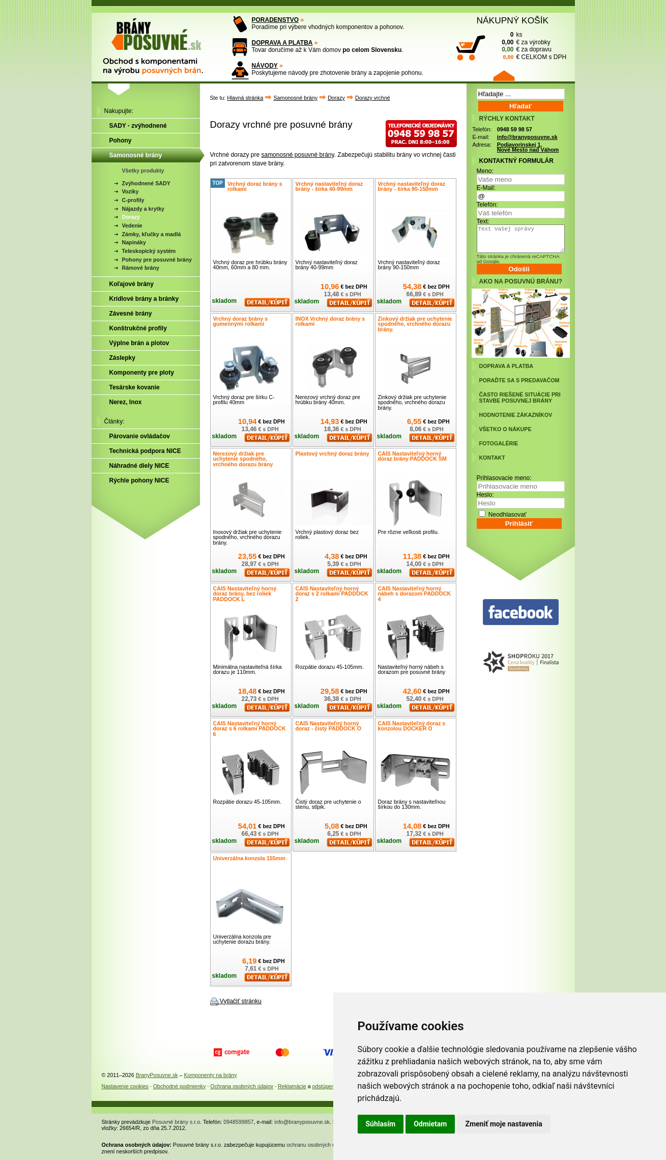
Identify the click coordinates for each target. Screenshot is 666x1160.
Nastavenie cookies (125, 1086)
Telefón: (487, 204)
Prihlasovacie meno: (504, 478)
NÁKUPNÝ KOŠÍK (513, 20)
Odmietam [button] (430, 1124)
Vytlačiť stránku (241, 1001)
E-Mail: (486, 187)
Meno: (485, 171)
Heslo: (485, 494)
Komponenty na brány (210, 1075)
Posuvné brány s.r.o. (176, 1122)
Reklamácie (292, 1086)
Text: (483, 221)
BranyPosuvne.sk (157, 1075)
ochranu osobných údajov (317, 1145)
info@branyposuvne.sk (527, 137)
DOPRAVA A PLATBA (282, 42)
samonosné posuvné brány (297, 154)
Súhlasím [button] (381, 1124)
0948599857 (238, 1122)
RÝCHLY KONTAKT (507, 118)
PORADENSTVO (275, 19)
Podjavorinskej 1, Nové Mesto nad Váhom (528, 147)
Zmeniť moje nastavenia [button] (503, 1124)
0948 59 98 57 (514, 129)
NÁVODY (265, 65)
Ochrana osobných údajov (241, 1086)
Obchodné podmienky (179, 1086)
